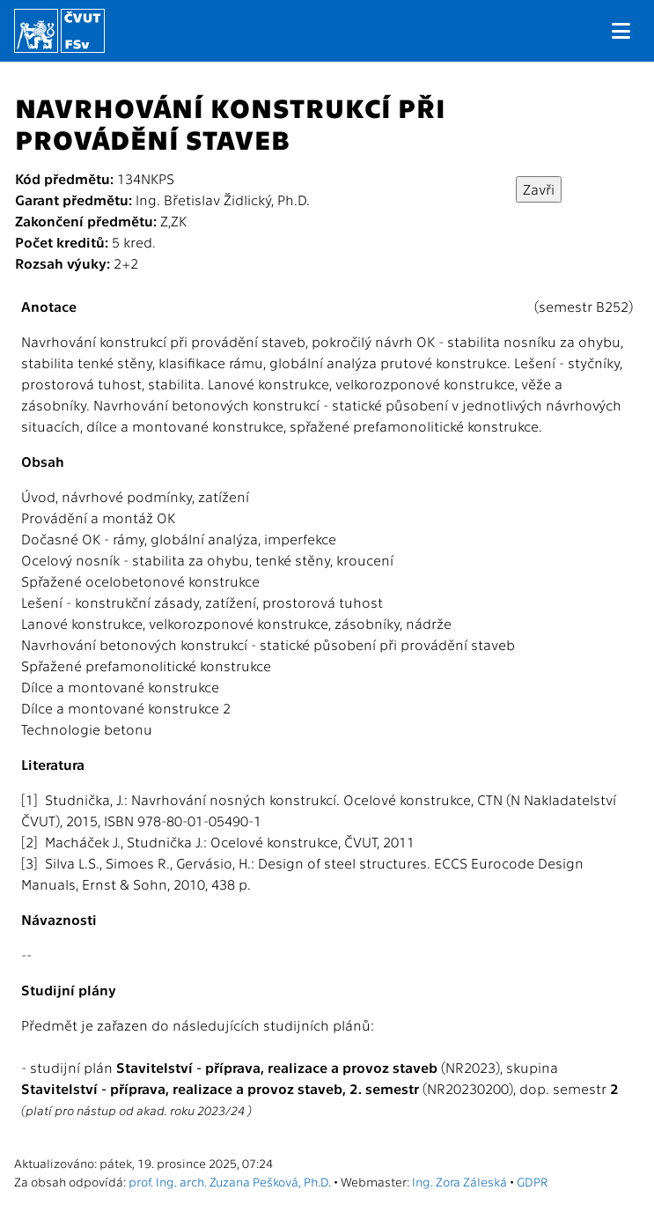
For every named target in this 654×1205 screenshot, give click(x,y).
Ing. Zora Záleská (459, 1181)
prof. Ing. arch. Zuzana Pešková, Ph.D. (230, 1181)
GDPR (532, 1181)
